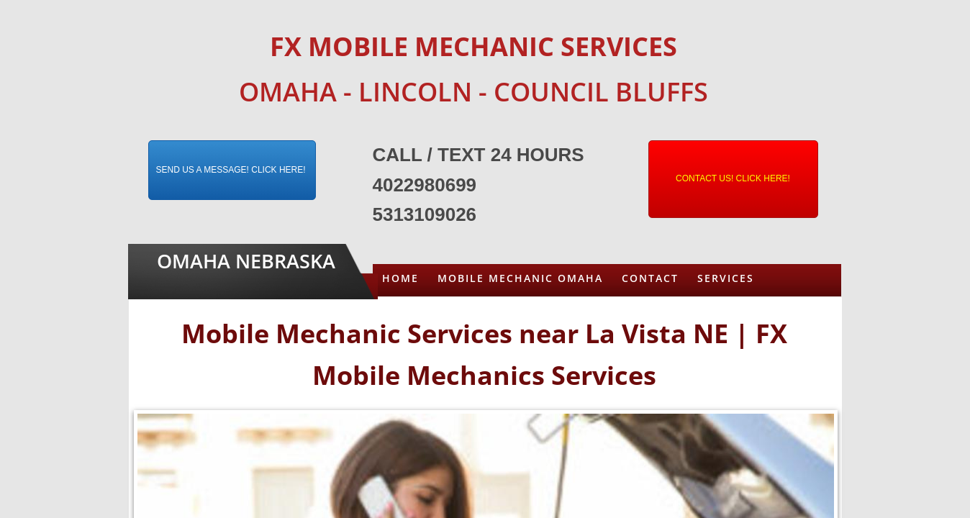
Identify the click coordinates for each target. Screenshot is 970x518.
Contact (650, 278)
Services (725, 278)
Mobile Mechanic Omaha (520, 278)
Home (400, 278)
